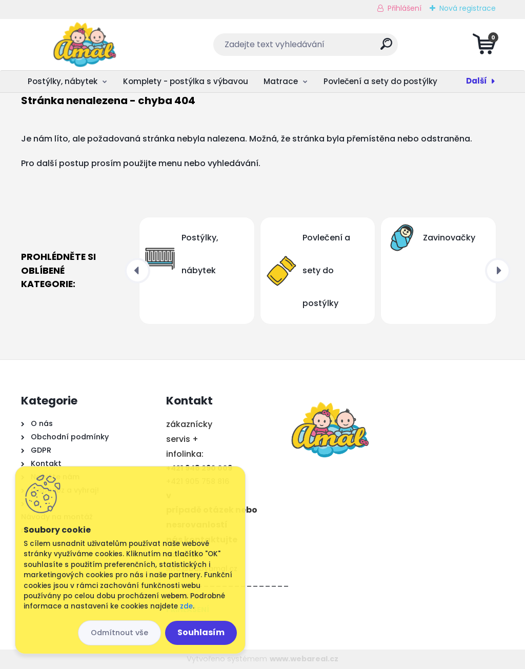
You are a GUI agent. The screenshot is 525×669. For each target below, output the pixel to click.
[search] (386, 48)
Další (476, 80)
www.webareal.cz (304, 659)
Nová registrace (467, 8)
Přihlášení (404, 8)
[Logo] (84, 44)
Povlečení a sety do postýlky (380, 81)
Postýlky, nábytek (62, 81)
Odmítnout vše (119, 632)
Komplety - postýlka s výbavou (185, 81)
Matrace (281, 81)
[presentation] (137, 270)
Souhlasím (201, 632)
